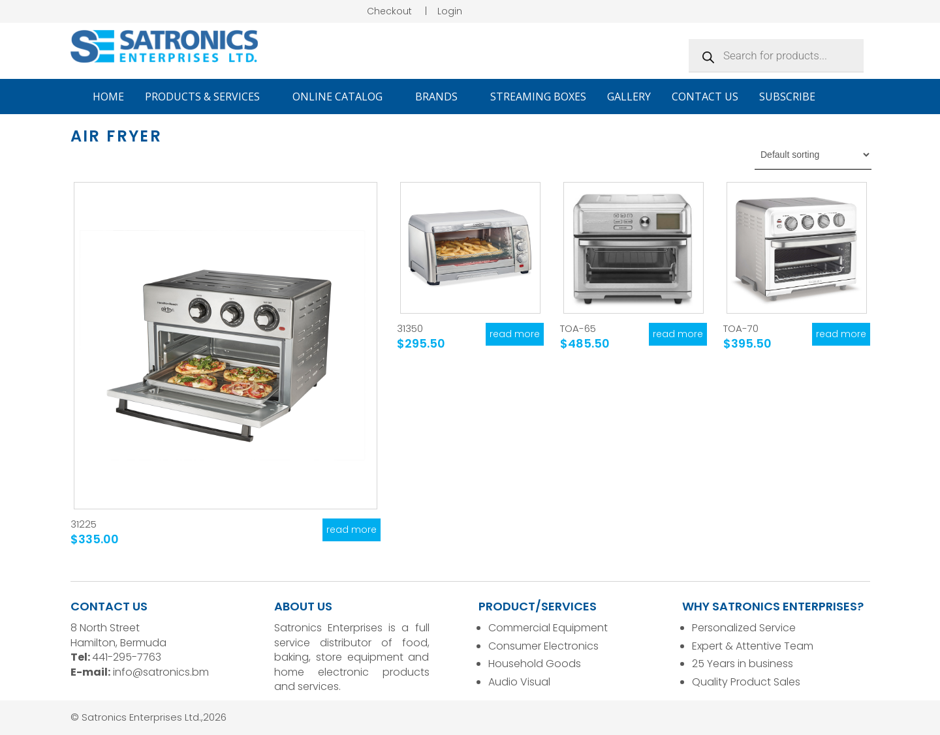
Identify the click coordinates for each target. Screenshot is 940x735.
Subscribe (787, 96)
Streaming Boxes (538, 96)
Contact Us (705, 96)
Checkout (389, 11)
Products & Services (208, 96)
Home (108, 96)
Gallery (629, 96)
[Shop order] (813, 155)
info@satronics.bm (161, 672)
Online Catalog (343, 96)
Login (449, 11)
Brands (442, 96)
